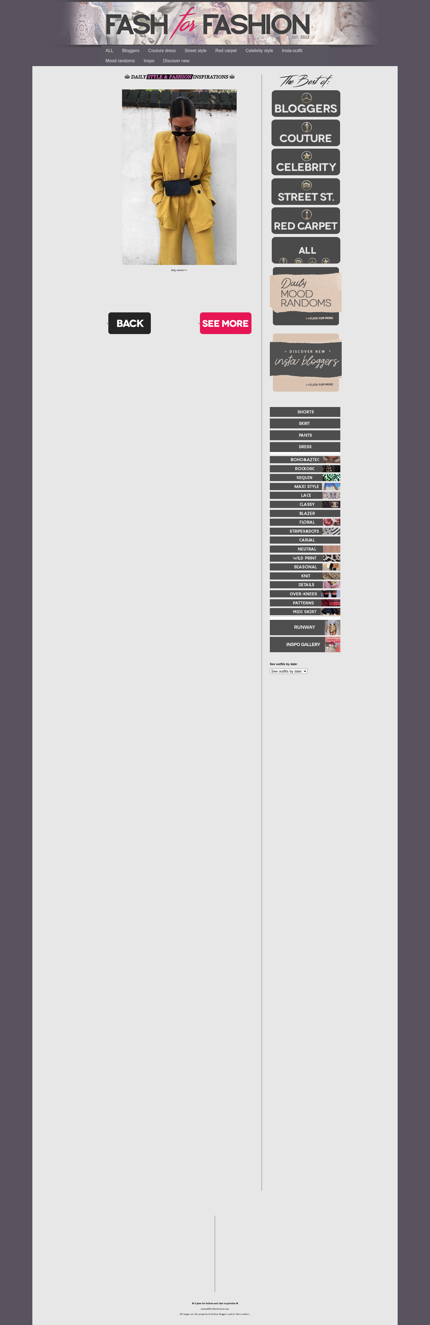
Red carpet (226, 50)
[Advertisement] (303, 737)
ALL (109, 50)
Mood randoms (120, 60)
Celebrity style (259, 50)
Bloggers (130, 50)
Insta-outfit (292, 50)
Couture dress (162, 50)
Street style (195, 50)
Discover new (176, 60)
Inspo (149, 60)
